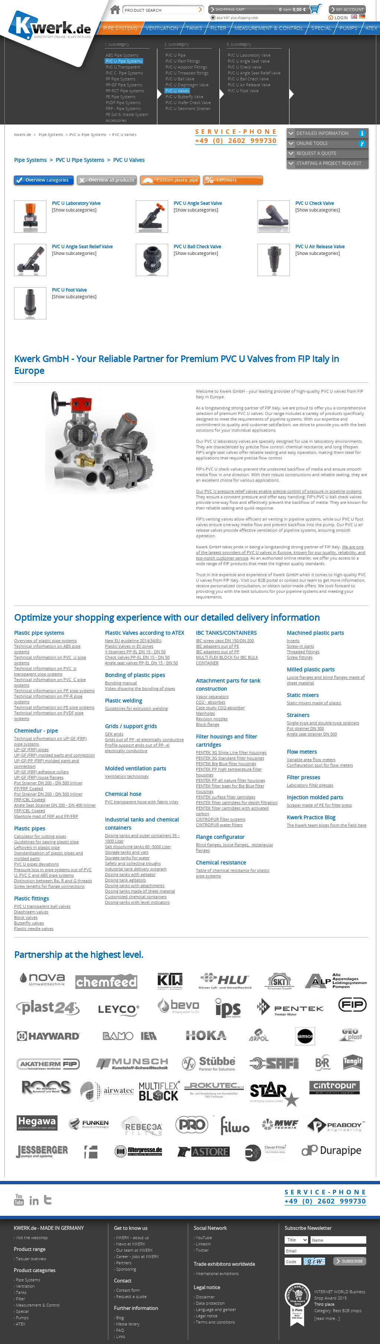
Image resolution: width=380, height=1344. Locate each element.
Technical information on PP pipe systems (54, 690)
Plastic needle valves (33, 928)
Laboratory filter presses (310, 785)
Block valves (25, 917)
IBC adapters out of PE (217, 646)
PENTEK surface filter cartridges (225, 797)
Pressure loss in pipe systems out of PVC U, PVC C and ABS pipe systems (53, 872)
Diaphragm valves (31, 912)
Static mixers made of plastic (314, 703)
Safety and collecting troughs (133, 863)
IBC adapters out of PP (217, 651)
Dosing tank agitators (125, 880)
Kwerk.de (22, 134)
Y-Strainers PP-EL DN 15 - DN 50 (135, 651)
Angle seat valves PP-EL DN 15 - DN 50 (141, 663)
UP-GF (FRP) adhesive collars (41, 771)
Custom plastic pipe (177, 180)
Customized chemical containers (136, 896)
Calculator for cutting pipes (40, 836)
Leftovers (227, 180)
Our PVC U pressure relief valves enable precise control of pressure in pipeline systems (278, 491)
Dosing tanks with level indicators (137, 902)
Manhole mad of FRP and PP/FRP (46, 816)
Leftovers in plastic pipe (37, 847)
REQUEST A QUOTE (317, 153)
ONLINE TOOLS (312, 143)
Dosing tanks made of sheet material (140, 891)
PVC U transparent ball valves (42, 906)
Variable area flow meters (311, 759)
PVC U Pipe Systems (87, 134)
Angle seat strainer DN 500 (312, 734)
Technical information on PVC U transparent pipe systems (45, 671)
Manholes (205, 713)
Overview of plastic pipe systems (45, 640)
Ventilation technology (127, 776)
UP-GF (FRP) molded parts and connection (54, 755)
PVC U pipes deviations (36, 864)
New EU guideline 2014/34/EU (133, 640)
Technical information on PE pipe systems (54, 707)
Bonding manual (121, 683)
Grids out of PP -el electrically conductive (144, 739)
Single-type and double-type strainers (323, 723)
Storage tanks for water (127, 857)
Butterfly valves (29, 923)
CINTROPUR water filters (219, 824)
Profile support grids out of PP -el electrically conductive (137, 747)
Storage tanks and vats (126, 852)
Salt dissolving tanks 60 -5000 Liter (138, 846)
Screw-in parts (300, 646)
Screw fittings (299, 657)
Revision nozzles (211, 718)
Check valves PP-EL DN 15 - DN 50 (137, 657)
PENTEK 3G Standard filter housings (230, 758)
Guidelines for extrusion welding (136, 708)
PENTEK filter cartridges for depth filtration (237, 802)
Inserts (293, 640)
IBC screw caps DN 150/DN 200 (225, 640)
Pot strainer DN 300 (305, 728)
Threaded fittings (303, 651)
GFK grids (114, 734)
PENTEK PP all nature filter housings (230, 780)
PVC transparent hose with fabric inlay (141, 801)
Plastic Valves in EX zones (129, 646)
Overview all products (111, 180)
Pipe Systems (51, 134)
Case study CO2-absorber (220, 707)
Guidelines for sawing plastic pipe (46, 841)
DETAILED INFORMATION (322, 133)
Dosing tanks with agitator (130, 874)
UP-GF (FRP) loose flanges (38, 777)
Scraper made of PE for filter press (319, 805)
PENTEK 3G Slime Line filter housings (231, 752)
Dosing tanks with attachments (134, 885)
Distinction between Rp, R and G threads (53, 880)
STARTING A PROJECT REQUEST (329, 163)
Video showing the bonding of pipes (140, 688)
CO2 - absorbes (210, 702)
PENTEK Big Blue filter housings (226, 763)
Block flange (207, 724)
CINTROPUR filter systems (220, 819)
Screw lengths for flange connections (49, 886)
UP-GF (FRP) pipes (31, 749)
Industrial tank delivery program (136, 869)
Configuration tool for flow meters (320, 765)
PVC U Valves (124, 134)
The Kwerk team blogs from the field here (326, 825)
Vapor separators (212, 696)
